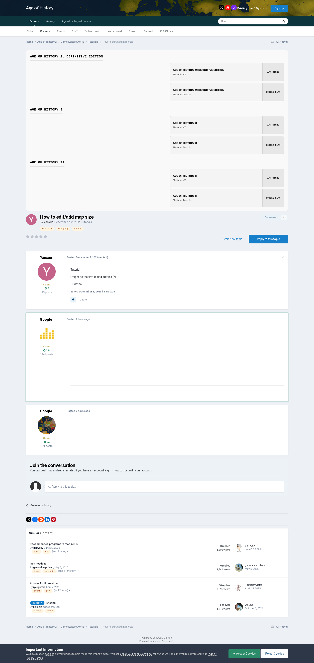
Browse (34, 23)
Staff (75, 31)
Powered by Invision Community (157, 641)
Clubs (29, 31)
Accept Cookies (244, 653)
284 (46, 350)
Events (61, 31)
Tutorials (86, 221)
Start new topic (232, 238)
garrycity (38, 547)
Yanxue (48, 221)
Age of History (39, 7)
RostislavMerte (253, 584)
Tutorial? (50, 602)
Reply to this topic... (62, 486)
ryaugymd (39, 587)
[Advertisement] (143, 357)
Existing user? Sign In (252, 8)
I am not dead (38, 563)
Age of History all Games (76, 21)
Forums (45, 31)
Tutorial (75, 269)
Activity (50, 21)
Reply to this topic (268, 238)
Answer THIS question (44, 583)
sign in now (112, 470)
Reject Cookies (274, 653)
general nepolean (43, 567)
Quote (82, 299)
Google (46, 319)
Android (148, 31)
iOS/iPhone (166, 31)
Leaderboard (114, 31)
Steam (132, 31)
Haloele (37, 606)
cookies (49, 653)
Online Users (92, 31)
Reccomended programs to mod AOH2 (54, 543)
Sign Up (279, 8)
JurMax (249, 604)
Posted (81, 257)
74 (46, 441)
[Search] (239, 21)
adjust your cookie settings (136, 653)
